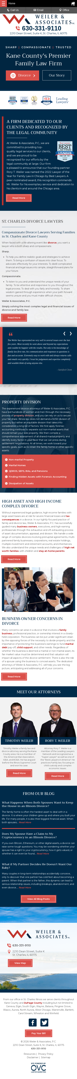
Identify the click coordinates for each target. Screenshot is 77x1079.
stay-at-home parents (52, 551)
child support (25, 647)
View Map (20, 963)
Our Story (57, 75)
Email (38, 10)
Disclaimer (32, 1057)
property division (24, 415)
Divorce (22, 75)
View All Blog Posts (38, 899)
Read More (18, 198)
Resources (29, 1054)
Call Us (13, 10)
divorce (52, 242)
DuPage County (33, 1002)
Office (64, 10)
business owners (27, 526)
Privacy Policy (45, 1054)
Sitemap (45, 1057)
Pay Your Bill (38, 1033)
